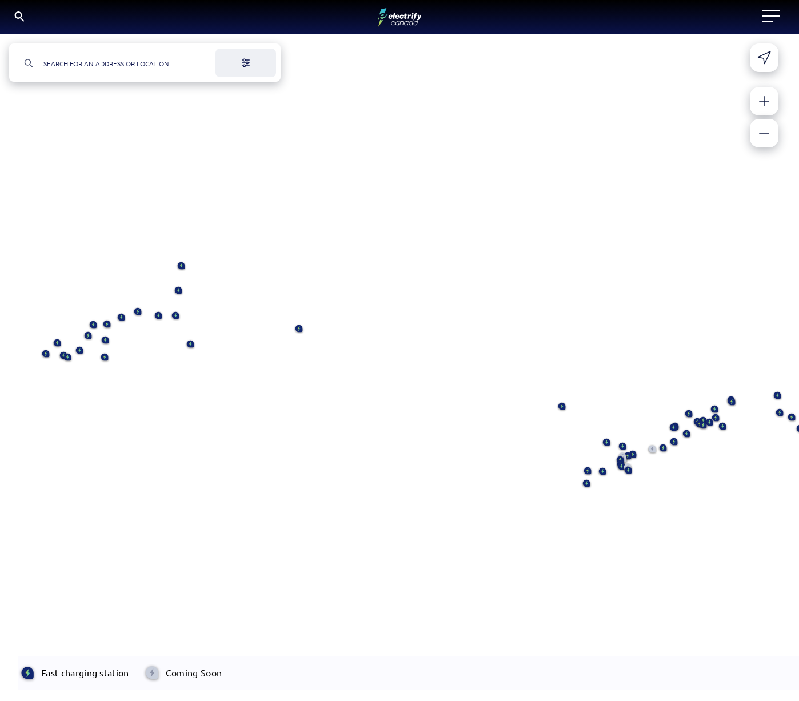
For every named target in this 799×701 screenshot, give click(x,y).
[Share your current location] (764, 63)
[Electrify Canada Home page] (89, 20)
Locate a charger (249, 19)
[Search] (661, 20)
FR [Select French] (728, 19)
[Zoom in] (764, 107)
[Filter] (245, 68)
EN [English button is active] (699, 20)
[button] (104, 363)
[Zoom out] (764, 139)
